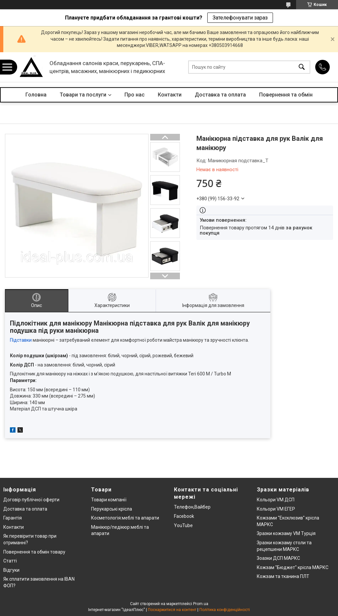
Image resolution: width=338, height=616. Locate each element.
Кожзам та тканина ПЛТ (283, 576)
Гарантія (12, 517)
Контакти (170, 95)
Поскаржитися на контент (172, 609)
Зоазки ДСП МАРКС (278, 558)
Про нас (134, 95)
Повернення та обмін (286, 95)
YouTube (183, 525)
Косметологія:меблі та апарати (125, 517)
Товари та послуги (83, 95)
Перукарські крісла (111, 509)
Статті (10, 560)
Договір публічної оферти (31, 499)
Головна (36, 95)
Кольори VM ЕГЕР (276, 509)
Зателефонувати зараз (240, 18)
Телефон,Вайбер (192, 507)
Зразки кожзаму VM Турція (286, 533)
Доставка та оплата (220, 95)
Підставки (21, 340)
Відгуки (11, 570)
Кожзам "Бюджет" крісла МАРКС (292, 567)
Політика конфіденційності (224, 609)
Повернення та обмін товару (34, 552)
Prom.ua (200, 603)
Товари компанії (108, 499)
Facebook (184, 516)
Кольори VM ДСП (275, 499)
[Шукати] (302, 67)
